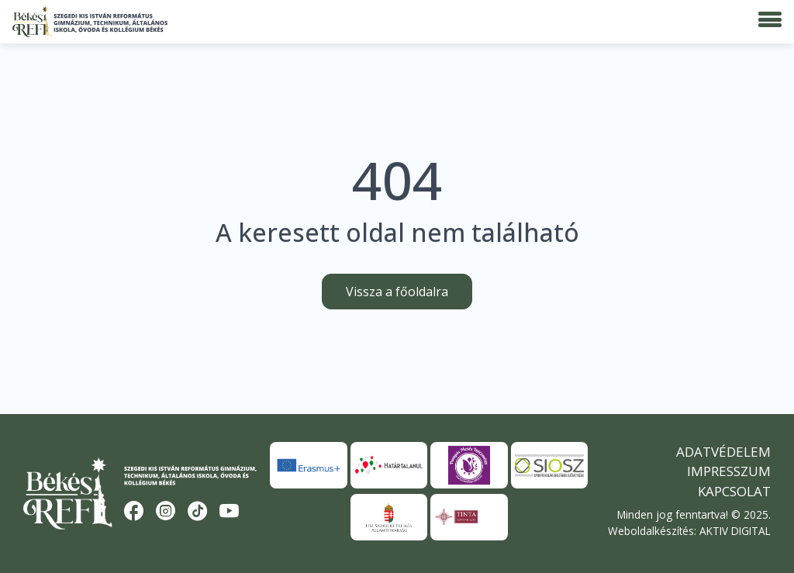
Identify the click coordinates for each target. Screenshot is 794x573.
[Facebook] (134, 512)
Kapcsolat (734, 491)
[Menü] (770, 20)
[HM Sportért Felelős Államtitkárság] (389, 517)
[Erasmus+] (308, 465)
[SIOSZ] (550, 465)
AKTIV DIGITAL (735, 530)
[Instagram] (166, 512)
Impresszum (729, 471)
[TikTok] (198, 512)
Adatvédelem (723, 452)
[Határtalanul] (389, 465)
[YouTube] (229, 512)
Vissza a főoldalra (397, 291)
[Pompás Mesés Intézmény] (469, 465)
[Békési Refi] (89, 21)
